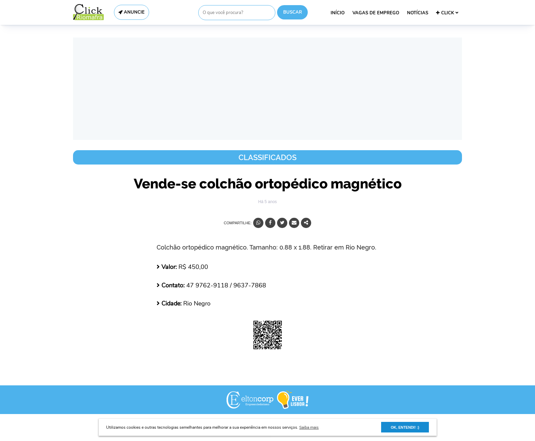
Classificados (267, 157)
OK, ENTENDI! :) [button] (405, 427)
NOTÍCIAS (417, 13)
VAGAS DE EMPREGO (375, 13)
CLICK (447, 13)
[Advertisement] (267, 89)
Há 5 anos (267, 201)
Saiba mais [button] (309, 427)
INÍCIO (338, 13)
